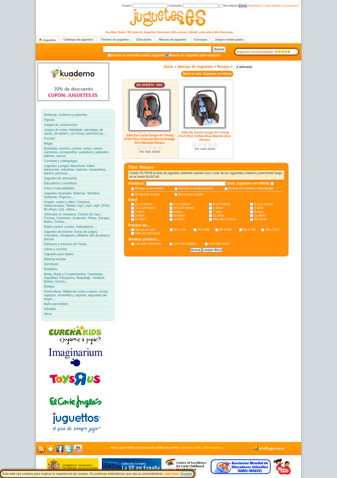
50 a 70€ (249, 229)
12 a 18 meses (145, 208)
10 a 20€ (180, 229)
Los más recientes (148, 243)
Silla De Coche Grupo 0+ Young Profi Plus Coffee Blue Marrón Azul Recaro (205, 136)
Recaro (223, 67)
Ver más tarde (149, 152)
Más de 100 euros (147, 233)
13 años (140, 219)
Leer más (172, 474)
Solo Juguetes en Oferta (248, 183)
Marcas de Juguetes (195, 67)
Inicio (169, 67)
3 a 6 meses (182, 204)
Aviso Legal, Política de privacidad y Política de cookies (145, 447)
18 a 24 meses (184, 208)
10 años (179, 215)
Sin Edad (260, 219)
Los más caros (219, 243)
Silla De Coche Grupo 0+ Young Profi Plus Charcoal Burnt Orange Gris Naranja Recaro (149, 139)
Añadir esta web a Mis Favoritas (211, 32)
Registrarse (254, 5)
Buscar (219, 49)
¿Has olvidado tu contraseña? (281, 5)
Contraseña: (193, 5)
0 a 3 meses (143, 204)
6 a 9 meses (221, 204)
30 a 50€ (225, 229)
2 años (217, 208)
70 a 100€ (272, 229)
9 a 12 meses (263, 204)
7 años (217, 212)
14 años (179, 219)
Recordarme (228, 5)
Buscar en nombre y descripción (251, 188)
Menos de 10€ (145, 229)
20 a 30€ (203, 229)
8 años (259, 212)
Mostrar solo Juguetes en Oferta (207, 74)
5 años (140, 212)
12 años (259, 215)
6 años (178, 212)
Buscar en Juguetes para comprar (194, 55)
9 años (140, 215)
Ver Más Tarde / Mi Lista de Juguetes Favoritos (138, 32)
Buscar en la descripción (196, 188)
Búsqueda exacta (191, 194)
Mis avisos (179, 32)
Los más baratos (185, 243)
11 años (218, 215)
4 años (259, 208)
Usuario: (144, 5)
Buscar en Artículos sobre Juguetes (138, 55)
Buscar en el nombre (149, 188)
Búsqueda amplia (147, 194)
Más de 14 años (224, 219)
